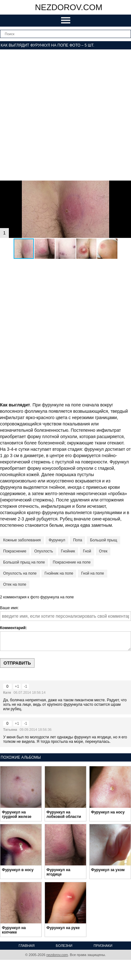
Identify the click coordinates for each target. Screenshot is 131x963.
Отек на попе (14, 584)
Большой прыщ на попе (24, 562)
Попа (77, 540)
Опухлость (43, 551)
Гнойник (68, 551)
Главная (26, 945)
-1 (25, 686)
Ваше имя (9, 608)
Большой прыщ (103, 540)
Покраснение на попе (72, 562)
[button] (125, 186)
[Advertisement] (65, 115)
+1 (17, 686)
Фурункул (57, 540)
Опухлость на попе (20, 573)
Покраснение (14, 551)
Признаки (103, 945)
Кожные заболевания (22, 540)
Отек (103, 551)
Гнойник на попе (59, 573)
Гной (87, 551)
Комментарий (13, 628)
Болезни (64, 945)
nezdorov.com (69, 7)
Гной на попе (92, 573)
